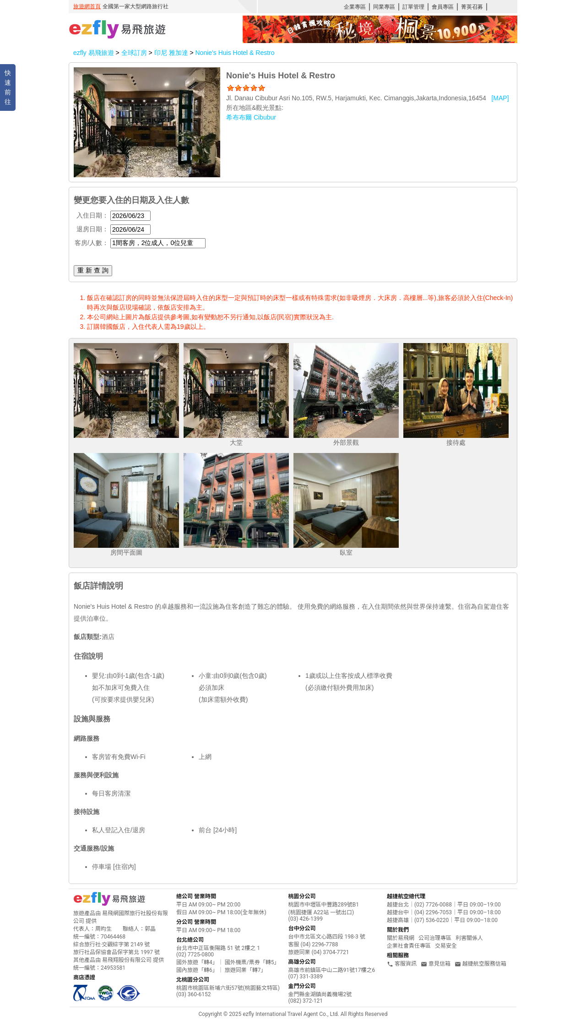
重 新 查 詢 (93, 270)
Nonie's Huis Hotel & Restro (234, 52)
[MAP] (500, 98)
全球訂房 (134, 52)
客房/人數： (92, 242)
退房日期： (92, 229)
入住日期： (92, 215)
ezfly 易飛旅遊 (93, 52)
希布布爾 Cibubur (251, 117)
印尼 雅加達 (172, 52)
